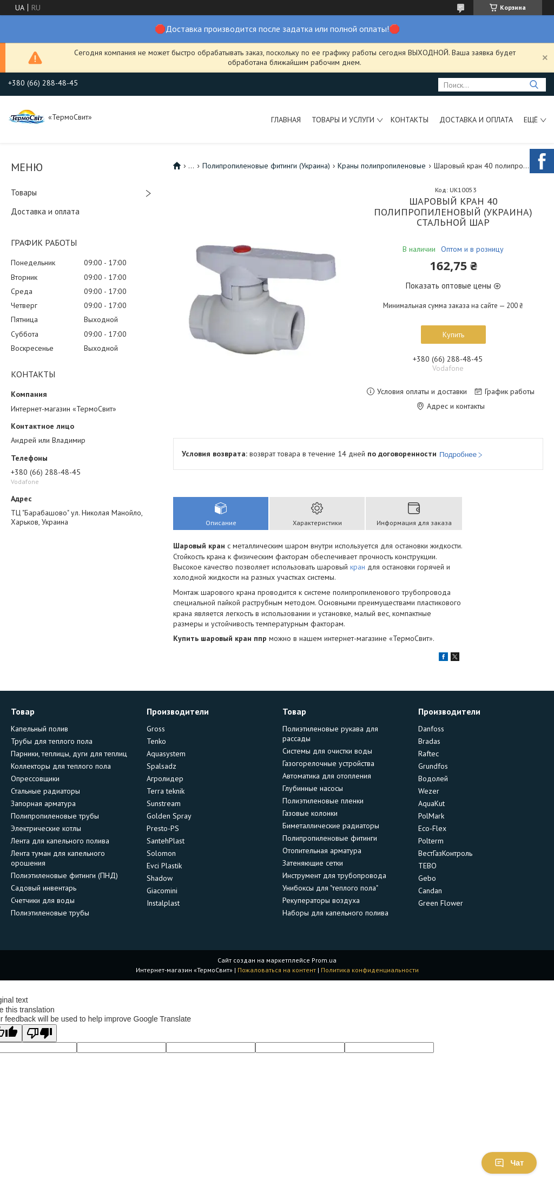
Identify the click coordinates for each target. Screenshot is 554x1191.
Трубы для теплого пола (52, 741)
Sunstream (164, 803)
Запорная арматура (43, 803)
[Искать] (534, 84)
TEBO (427, 866)
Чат (509, 1163)
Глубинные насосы (312, 788)
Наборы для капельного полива (335, 913)
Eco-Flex (432, 828)
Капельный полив (39, 729)
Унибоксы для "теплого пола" (330, 888)
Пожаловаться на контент (277, 970)
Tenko (156, 741)
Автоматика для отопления (326, 776)
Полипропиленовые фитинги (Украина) (266, 165)
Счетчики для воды (43, 900)
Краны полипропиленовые (382, 165)
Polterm (431, 841)
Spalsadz (161, 766)
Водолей (433, 778)
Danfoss (431, 729)
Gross (156, 729)
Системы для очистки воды (327, 751)
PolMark (431, 816)
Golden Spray (169, 816)
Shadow (160, 878)
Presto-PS (163, 828)
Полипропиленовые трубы (55, 816)
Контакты (409, 120)
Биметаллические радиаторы (330, 825)
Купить (453, 334)
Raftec (428, 753)
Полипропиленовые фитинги (329, 838)
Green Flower (440, 903)
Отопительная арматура (321, 850)
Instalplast (163, 903)
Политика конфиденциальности (370, 970)
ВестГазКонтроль (445, 853)
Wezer (428, 791)
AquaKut (431, 803)
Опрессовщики (35, 778)
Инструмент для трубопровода (334, 875)
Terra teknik (165, 791)
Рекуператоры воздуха (321, 900)
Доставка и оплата (476, 120)
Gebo (427, 878)
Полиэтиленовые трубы (50, 913)
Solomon (161, 853)
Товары (24, 192)
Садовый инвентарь (43, 888)
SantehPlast (165, 841)
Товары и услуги (343, 120)
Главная (286, 120)
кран (357, 567)
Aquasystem (166, 753)
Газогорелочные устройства (328, 763)
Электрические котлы (46, 828)
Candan (430, 890)
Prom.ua (324, 960)
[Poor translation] (39, 1033)
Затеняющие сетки (312, 863)
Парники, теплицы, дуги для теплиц (69, 753)
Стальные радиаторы (45, 791)
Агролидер (165, 778)
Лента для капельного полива (60, 841)
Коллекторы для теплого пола (61, 766)
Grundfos (433, 766)
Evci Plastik (164, 866)
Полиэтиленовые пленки (323, 801)
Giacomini (162, 890)
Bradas (429, 741)
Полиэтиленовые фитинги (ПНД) (64, 875)
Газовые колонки (310, 813)
